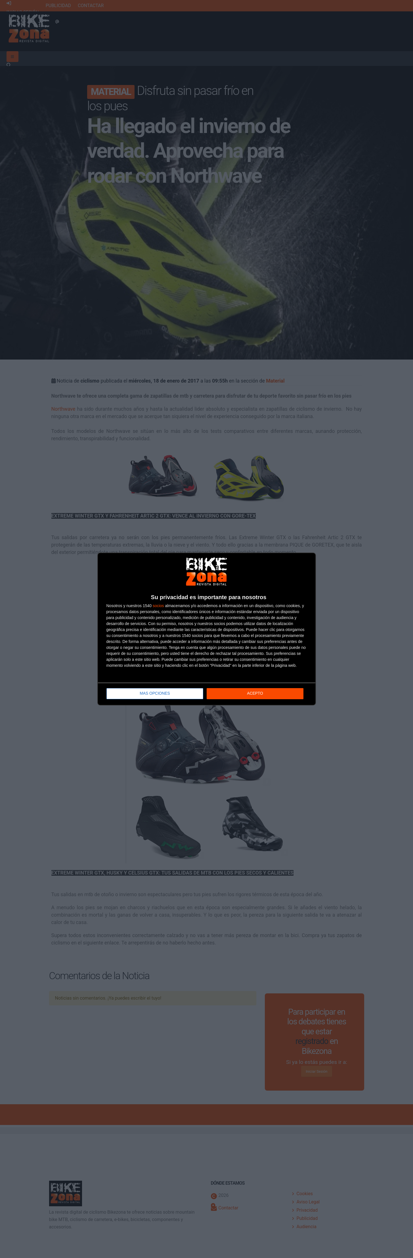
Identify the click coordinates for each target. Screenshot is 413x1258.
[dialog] (206, 629)
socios (158, 606)
